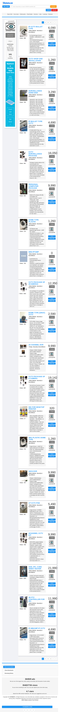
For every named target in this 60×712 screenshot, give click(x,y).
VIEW (52, 43)
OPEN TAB (52, 45)
